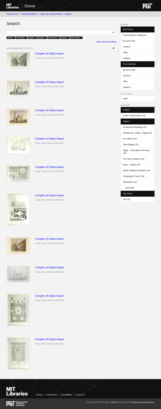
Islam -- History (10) (131, 165)
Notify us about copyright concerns (143, 402)
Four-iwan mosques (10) (133, 159)
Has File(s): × (22, 38)
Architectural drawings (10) (134, 127)
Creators (127, 47)
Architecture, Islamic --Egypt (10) (137, 133)
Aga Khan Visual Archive (51, 14)
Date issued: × (54, 38)
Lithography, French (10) (133, 176)
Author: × (10, 38)
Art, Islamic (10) (130, 139)
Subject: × (32, 38)
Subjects (127, 58)
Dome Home (12, 14)
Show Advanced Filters (106, 42)
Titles (125, 52)
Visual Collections (29, 14)
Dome (30, 6)
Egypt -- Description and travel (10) (136, 151)
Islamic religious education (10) (136, 170)
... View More (128, 188)
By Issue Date (129, 41)
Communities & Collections (134, 35)
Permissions (51, 395)
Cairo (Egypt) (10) (131, 144)
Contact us (80, 395)
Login (125, 98)
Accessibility (66, 395)
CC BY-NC (113, 402)
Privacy (39, 395)
